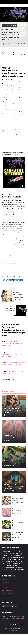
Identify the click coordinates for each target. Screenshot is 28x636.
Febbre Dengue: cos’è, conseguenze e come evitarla (10, 310)
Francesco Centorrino (12, 43)
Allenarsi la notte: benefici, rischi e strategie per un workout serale (14, 486)
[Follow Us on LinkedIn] (13, 606)
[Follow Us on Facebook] (3, 606)
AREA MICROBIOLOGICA (14, 630)
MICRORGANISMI (13, 628)
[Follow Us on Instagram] (10, 606)
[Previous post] (2, 296)
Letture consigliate (10, 25)
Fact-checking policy (7, 593)
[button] (20, 2)
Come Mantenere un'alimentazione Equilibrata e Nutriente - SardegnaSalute (13, 343)
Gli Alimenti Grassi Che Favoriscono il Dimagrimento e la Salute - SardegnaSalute (13, 354)
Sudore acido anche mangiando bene (18, 509)
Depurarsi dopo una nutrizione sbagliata (18, 521)
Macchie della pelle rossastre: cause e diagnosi (11, 410)
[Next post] (26, 310)
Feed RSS (5, 579)
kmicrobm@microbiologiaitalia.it (15, 618)
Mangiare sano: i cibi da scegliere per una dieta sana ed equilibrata (18, 296)
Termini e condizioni (7, 596)
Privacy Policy (5, 587)
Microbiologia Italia (9, 2)
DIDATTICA (21, 628)
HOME (5, 628)
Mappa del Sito (6, 582)
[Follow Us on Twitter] (6, 606)
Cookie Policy (5, 585)
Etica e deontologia (7, 590)
